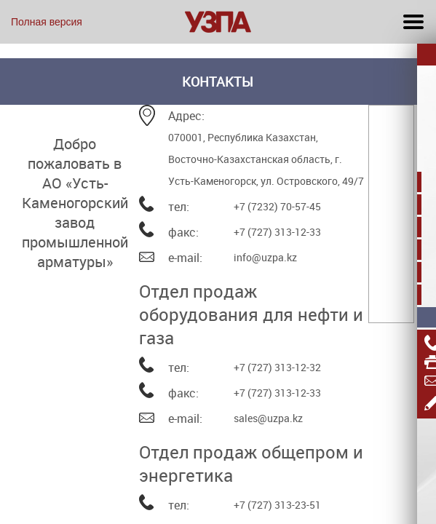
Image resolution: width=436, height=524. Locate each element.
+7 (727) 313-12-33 (277, 232)
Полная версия (46, 22)
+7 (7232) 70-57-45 (277, 206)
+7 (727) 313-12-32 (277, 367)
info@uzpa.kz (265, 257)
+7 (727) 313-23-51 (277, 505)
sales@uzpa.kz (268, 418)
